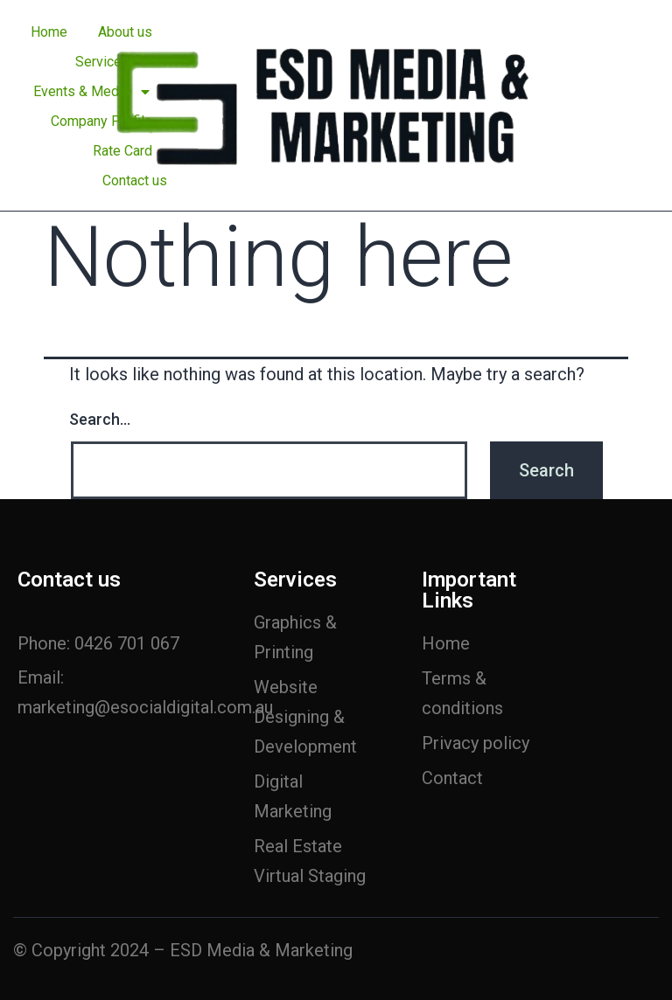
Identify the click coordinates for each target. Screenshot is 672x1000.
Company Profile (101, 121)
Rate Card (122, 150)
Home (49, 32)
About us (125, 32)
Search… (99, 419)
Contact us (134, 180)
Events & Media (92, 92)
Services (113, 62)
